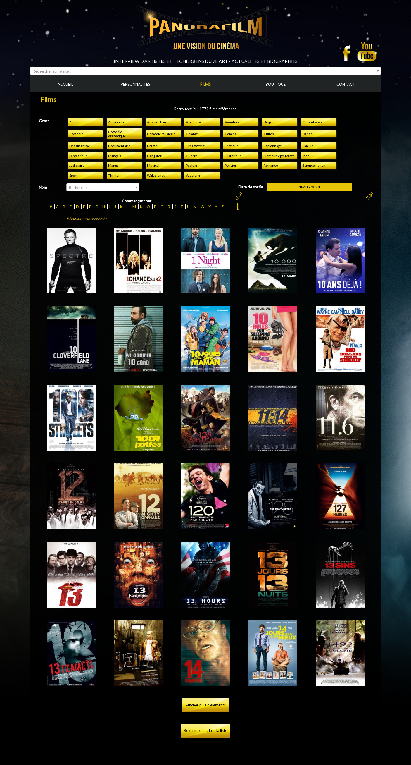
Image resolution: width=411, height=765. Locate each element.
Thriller (114, 175)
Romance (271, 165)
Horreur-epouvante (279, 156)
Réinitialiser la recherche (86, 218)
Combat (192, 134)
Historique (233, 156)
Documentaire (119, 146)
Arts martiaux (157, 122)
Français (114, 156)
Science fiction (314, 165)
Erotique (232, 146)
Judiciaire (76, 165)
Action (74, 122)
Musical (153, 165)
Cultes (269, 134)
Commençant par (136, 201)
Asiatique (193, 122)
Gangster (154, 156)
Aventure (232, 122)
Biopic (268, 122)
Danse (307, 134)
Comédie (76, 134)
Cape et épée (313, 122)
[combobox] (205, 71)
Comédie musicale (161, 134)
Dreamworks (196, 146)
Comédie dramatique (117, 134)
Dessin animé (79, 146)
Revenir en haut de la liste (205, 730)
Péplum (191, 165)
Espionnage (273, 146)
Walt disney (156, 175)
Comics (230, 134)
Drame (152, 146)
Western (193, 175)
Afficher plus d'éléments (205, 705)
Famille (308, 146)
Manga (113, 165)
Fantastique (78, 156)
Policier (230, 165)
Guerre (192, 156)
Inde (306, 156)
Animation (116, 122)
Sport (73, 175)
